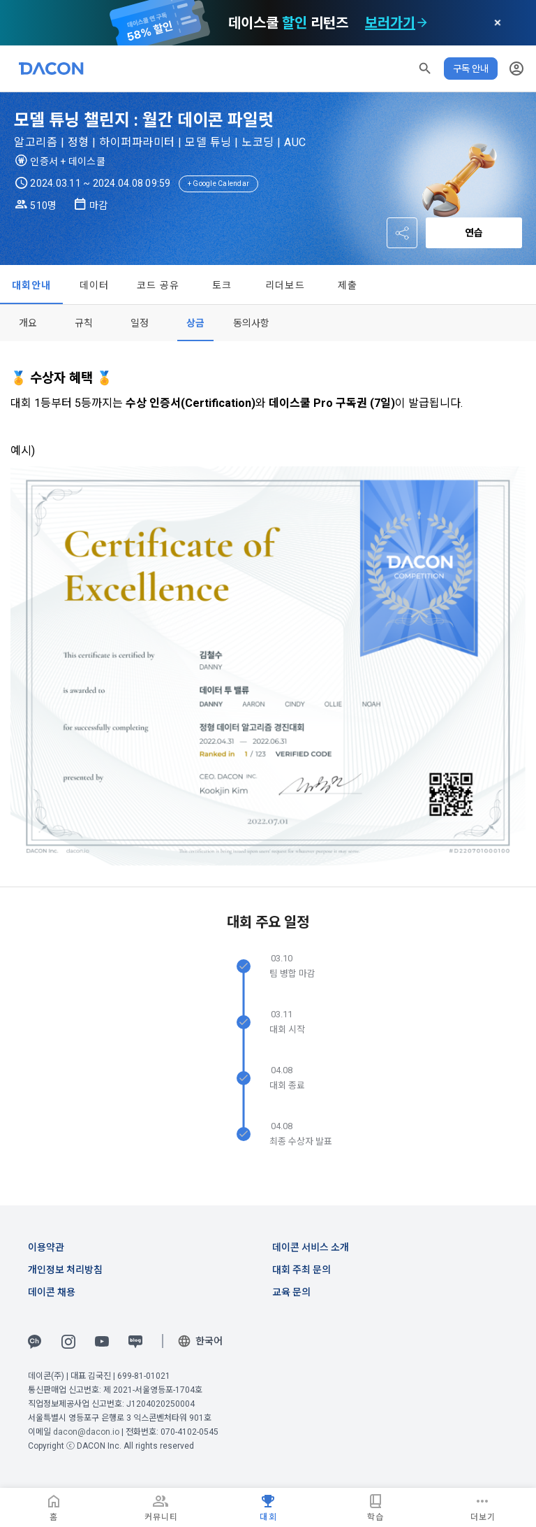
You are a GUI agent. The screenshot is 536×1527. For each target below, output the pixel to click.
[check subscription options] (422, 23)
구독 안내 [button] (471, 68)
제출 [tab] (348, 285)
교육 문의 (291, 1292)
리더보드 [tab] (285, 285)
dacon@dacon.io (86, 1432)
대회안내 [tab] (32, 285)
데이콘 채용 (51, 1292)
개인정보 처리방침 (65, 1269)
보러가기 (390, 23)
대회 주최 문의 (301, 1269)
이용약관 (46, 1247)
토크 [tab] (222, 285)
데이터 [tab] (95, 285)
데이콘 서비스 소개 (310, 1247)
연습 (474, 232)
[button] (425, 69)
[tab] (28, 323)
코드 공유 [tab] (158, 285)
